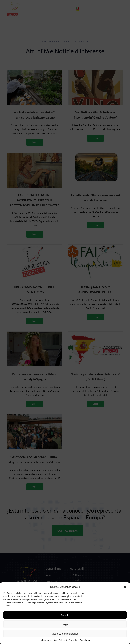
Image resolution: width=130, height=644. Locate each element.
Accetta (65, 615)
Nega (65, 624)
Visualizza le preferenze (65, 633)
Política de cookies (48, 640)
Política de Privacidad (68, 640)
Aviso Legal (85, 640)
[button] (125, 586)
